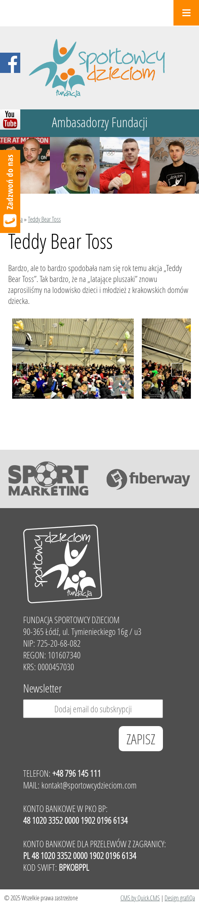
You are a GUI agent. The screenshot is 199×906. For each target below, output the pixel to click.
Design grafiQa (180, 897)
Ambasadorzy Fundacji (100, 122)
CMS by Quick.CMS (140, 897)
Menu (186, 13)
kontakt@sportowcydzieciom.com (89, 785)
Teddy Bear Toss (44, 219)
